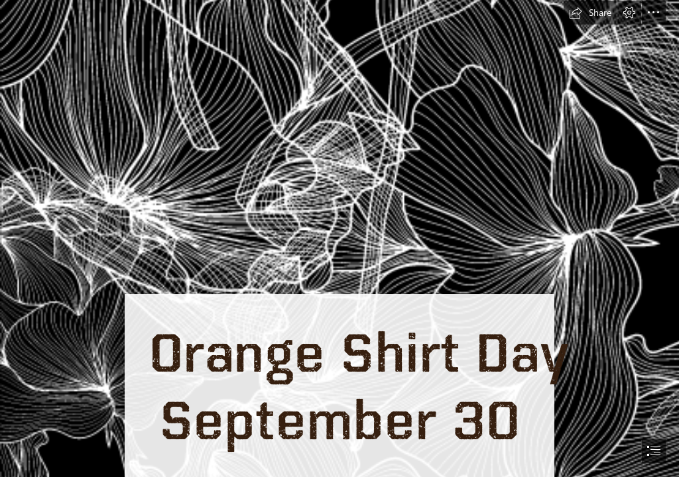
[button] (590, 13)
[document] (339, 238)
